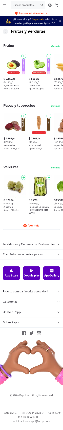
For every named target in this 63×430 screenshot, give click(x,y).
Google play (31, 273)
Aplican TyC (49, 23)
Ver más (55, 46)
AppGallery (51, 273)
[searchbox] (25, 5)
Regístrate (38, 19)
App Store (11, 273)
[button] (31, 13)
